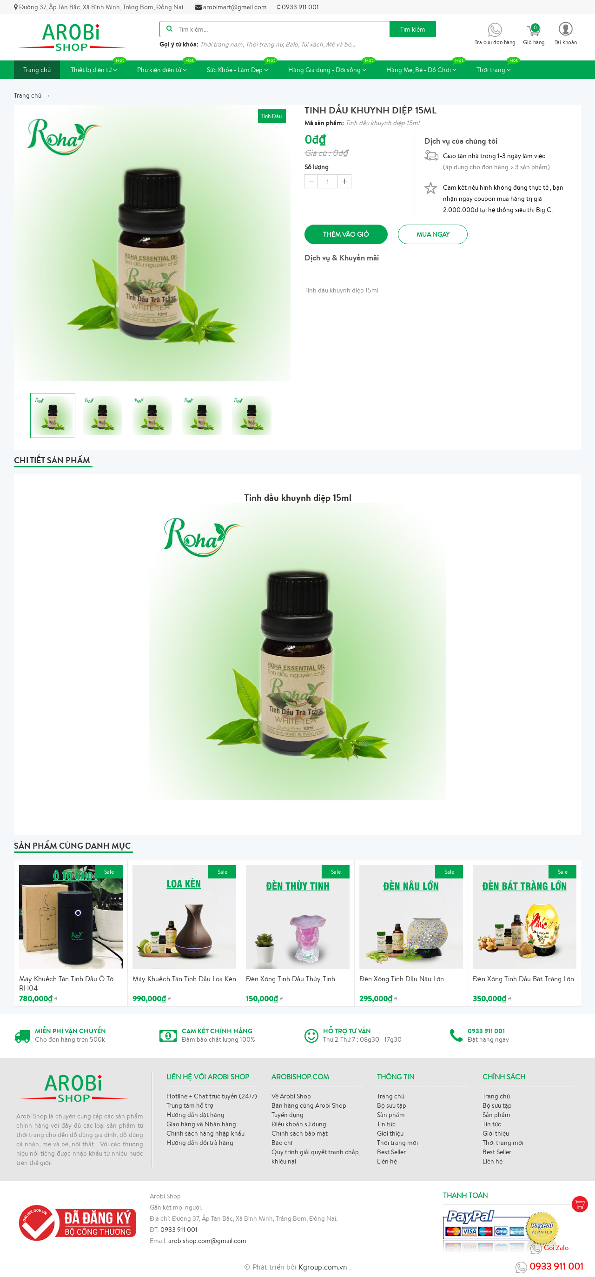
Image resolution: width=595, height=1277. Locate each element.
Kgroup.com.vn (323, 1267)
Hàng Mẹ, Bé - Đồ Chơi (426, 67)
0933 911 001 (298, 7)
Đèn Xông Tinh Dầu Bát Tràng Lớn (523, 978)
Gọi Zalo (549, 1248)
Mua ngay (434, 234)
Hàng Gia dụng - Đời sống (332, 67)
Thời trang (498, 67)
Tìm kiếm (412, 29)
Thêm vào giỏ (347, 234)
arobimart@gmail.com (231, 7)
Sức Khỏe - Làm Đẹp (242, 67)
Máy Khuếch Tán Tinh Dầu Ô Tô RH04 (66, 983)
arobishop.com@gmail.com (207, 1241)
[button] (566, 33)
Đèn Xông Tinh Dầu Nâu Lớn (401, 978)
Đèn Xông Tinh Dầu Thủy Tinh (290, 978)
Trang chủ (37, 70)
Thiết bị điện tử (98, 67)
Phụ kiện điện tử (166, 67)
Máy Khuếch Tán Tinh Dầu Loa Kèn (184, 978)
